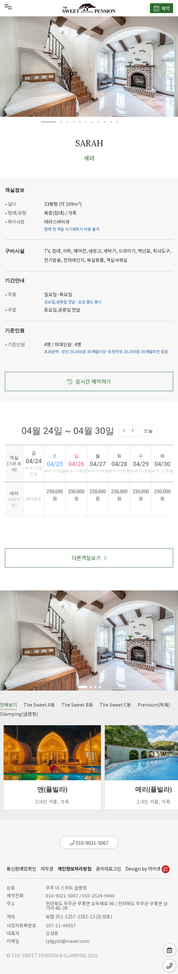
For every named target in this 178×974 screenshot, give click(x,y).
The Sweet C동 (115, 704)
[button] (48, 122)
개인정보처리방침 (74, 868)
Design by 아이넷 (147, 868)
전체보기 (8, 704)
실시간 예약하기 (89, 381)
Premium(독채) (154, 704)
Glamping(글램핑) (19, 714)
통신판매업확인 (21, 868)
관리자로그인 (108, 868)
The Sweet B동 (77, 704)
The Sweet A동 (39, 704)
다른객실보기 (89, 558)
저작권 (46, 868)
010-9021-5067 (89, 842)
